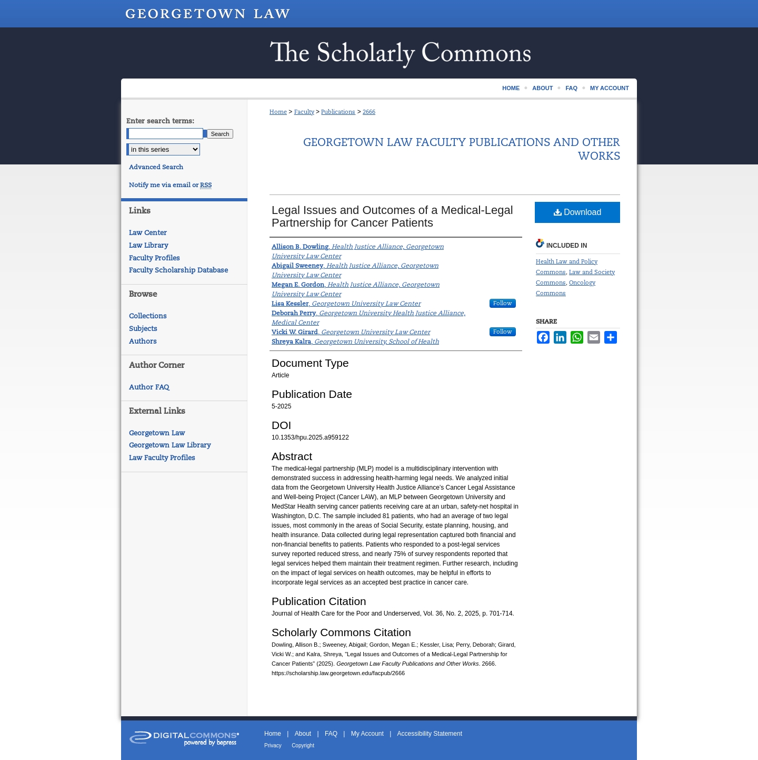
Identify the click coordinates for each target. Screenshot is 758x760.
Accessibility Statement (429, 733)
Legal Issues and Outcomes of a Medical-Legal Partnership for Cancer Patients (392, 216)
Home (278, 111)
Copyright (303, 745)
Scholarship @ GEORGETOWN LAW (379, 53)
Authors (143, 341)
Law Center (148, 233)
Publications (338, 111)
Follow (502, 303)
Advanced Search (156, 167)
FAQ (331, 733)
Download (578, 212)
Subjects (143, 329)
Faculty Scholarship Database (178, 270)
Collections (148, 316)
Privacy (273, 745)
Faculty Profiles (154, 258)
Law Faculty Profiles (162, 458)
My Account (367, 733)
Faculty (304, 111)
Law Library (148, 245)
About (303, 733)
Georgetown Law (157, 433)
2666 (369, 111)
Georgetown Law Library (170, 445)
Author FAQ (149, 387)
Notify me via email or (170, 185)
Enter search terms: (160, 120)
